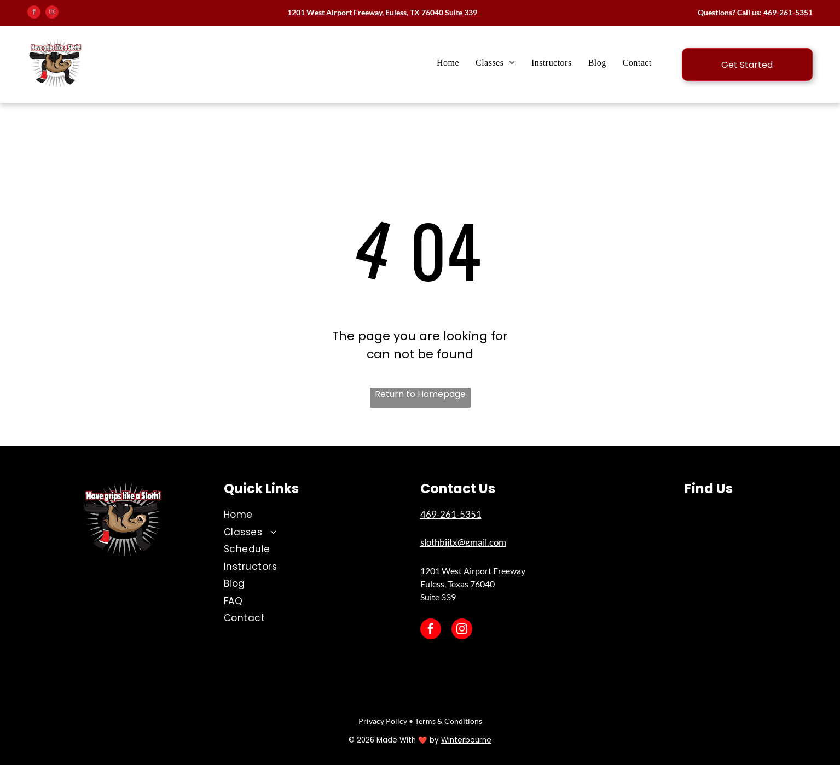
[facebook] (33, 13)
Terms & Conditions (448, 721)
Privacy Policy (382, 721)
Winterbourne (466, 740)
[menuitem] (447, 62)
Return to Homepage (420, 394)
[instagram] (52, 13)
